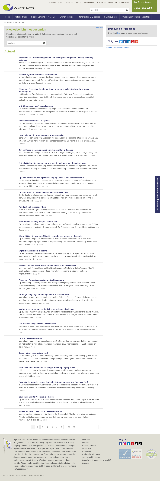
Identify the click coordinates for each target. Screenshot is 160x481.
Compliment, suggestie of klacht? (96, 460)
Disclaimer (24, 475)
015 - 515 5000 (144, 8)
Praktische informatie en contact (135, 17)
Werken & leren (89, 445)
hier (119, 33)
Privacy (41, 475)
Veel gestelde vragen (91, 457)
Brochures (86, 451)
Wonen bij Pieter (67, 17)
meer (29, 469)
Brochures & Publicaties (121, 29)
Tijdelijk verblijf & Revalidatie (43, 17)
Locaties (85, 442)
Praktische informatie (91, 454)
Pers (30, 475)
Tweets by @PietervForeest (118, 47)
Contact (85, 463)
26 (69, 427)
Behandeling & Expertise (89, 17)
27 (74, 427)
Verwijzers (86, 448)
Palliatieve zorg (110, 17)
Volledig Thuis (21, 17)
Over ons (86, 440)
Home (7, 17)
